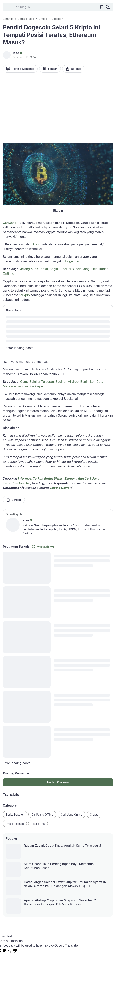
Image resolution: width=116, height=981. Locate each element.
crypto (25, 295)
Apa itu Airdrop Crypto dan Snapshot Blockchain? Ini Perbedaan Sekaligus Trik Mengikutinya (62, 902)
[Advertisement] (58, 105)
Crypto (94, 814)
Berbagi (73, 69)
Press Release (15, 823)
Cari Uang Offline (42, 814)
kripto (37, 244)
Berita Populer (15, 814)
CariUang (9, 223)
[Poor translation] (13, 951)
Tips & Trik (38, 823)
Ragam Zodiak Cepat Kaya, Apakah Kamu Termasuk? (62, 845)
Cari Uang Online (71, 814)
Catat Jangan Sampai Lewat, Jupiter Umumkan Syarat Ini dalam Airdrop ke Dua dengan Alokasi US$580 (65, 884)
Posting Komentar (20, 69)
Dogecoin (72, 261)
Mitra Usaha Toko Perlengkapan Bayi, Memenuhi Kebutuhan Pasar (59, 866)
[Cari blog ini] (55, 7)
